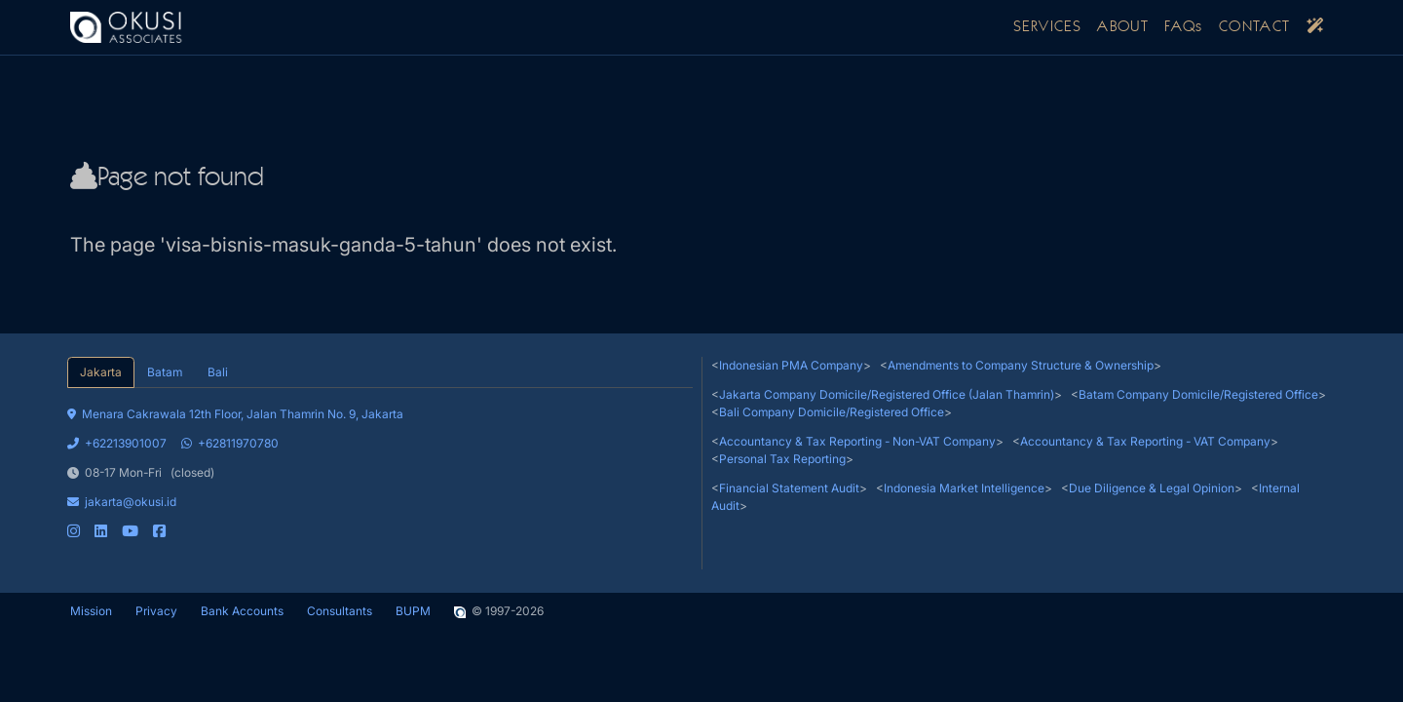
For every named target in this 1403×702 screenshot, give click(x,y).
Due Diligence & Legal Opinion (1151, 488)
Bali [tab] (218, 372)
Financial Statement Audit (789, 488)
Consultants (339, 611)
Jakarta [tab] (101, 372)
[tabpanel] (380, 464)
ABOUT (1123, 27)
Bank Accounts (242, 611)
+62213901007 (117, 443)
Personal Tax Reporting (782, 458)
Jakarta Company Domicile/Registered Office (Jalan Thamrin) (886, 394)
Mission (91, 611)
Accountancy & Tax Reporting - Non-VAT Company (857, 441)
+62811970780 (230, 443)
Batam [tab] (164, 372)
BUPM (413, 611)
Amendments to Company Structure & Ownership (1021, 365)
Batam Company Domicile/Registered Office (1198, 394)
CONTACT (1255, 27)
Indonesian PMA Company (791, 365)
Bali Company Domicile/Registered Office (831, 412)
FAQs (1183, 27)
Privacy (156, 611)
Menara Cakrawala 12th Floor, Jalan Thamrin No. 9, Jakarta (235, 414)
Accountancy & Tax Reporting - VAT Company (1145, 441)
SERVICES (1047, 27)
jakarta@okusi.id (121, 501)
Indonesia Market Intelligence (964, 488)
